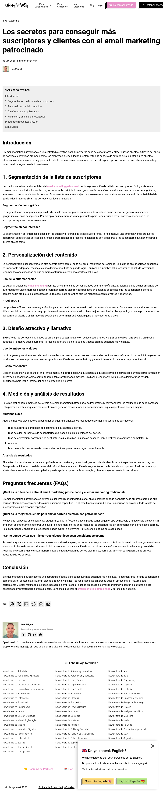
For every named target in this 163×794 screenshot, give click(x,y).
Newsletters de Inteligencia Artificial (125, 711)
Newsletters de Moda (118, 720)
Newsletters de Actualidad (15, 671)
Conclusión (11, 126)
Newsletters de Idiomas (66, 711)
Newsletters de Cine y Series (69, 680)
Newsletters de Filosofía (67, 698)
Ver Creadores (79, 5)
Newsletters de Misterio (66, 720)
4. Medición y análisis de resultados (25, 116)
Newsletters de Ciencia (14, 680)
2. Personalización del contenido (23, 106)
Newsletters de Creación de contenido (21, 684)
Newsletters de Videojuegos (16, 751)
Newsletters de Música (14, 725)
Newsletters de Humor (14, 711)
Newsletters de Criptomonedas (70, 684)
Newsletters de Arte (118, 671)
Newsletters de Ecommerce (16, 693)
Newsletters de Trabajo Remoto (18, 747)
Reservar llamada (121, 5)
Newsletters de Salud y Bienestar (71, 738)
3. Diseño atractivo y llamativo (22, 111)
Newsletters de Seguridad (120, 738)
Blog (92, 5)
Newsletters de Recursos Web (17, 733)
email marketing (37, 285)
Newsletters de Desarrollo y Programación (23, 689)
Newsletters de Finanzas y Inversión (125, 698)
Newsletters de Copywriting (121, 680)
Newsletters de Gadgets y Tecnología (126, 702)
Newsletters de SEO (118, 733)
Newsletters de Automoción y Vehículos (74, 675)
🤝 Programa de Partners (38, 769)
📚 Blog (68, 769)
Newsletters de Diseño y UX (68, 689)
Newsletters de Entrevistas (15, 698)
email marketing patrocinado (63, 186)
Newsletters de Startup (14, 742)
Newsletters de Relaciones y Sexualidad (74, 733)
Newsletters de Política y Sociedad (72, 729)
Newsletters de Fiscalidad (15, 702)
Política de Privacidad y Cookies (56, 787)
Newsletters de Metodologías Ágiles (20, 720)
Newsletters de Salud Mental (16, 738)
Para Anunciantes (43, 5)
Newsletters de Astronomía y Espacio (21, 675)
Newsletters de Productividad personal (127, 729)
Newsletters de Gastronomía (16, 707)
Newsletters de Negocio (67, 725)
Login (100, 5)
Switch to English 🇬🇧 (98, 781)
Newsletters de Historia (119, 707)
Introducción (12, 96)
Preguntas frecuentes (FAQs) (21, 121)
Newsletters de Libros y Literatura (19, 716)
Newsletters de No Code (120, 725)
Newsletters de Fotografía (68, 702)
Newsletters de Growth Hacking (70, 707)
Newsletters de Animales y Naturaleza (73, 671)
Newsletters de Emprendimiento (124, 693)
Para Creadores (62, 5)
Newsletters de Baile (118, 675)
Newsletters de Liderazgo (67, 716)
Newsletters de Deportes (120, 684)
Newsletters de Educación (68, 693)
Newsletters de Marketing (120, 716)
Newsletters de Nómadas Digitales (19, 729)
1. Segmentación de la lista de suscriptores (29, 101)
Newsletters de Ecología (120, 689)
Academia (14, 20)
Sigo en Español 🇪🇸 (132, 781)
